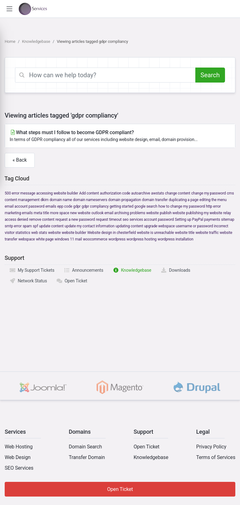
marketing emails (19, 213)
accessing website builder (57, 193)
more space (59, 213)
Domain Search (85, 447)
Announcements (83, 270)
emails (50, 206)
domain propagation (124, 200)
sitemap (227, 219)
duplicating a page (183, 200)
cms (230, 193)
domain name (61, 200)
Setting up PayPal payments (197, 219)
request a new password (75, 219)
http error (213, 206)
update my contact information (90, 226)
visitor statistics (17, 232)
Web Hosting (18, 447)
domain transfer (155, 200)
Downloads (175, 270)
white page (45, 239)
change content (177, 193)
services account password (152, 219)
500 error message (20, 193)
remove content (41, 219)
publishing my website (204, 213)
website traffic (207, 232)
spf (35, 226)
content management (22, 200)
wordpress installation (175, 239)
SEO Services (19, 468)
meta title (41, 213)
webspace (26, 239)
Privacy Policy (211, 447)
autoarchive (140, 193)
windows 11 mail (68, 239)
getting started (121, 206)
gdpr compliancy (95, 206)
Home (10, 41)
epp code (64, 206)
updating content (129, 226)
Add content (89, 193)
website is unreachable (155, 232)
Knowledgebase (36, 41)
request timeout (109, 219)
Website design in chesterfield (111, 232)
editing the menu (213, 200)
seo (125, 219)
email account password (24, 206)
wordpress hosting (142, 239)
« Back (19, 160)
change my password (208, 193)
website (54, 232)
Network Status (28, 281)
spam (27, 226)
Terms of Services (215, 457)
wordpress (117, 239)
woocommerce (95, 239)
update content (51, 226)
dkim (45, 200)
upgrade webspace (159, 226)
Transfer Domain (87, 457)
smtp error (13, 226)
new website (80, 213)
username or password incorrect (202, 226)
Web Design (18, 457)
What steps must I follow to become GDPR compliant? (120, 136)
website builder (74, 232)
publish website (172, 213)
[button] (9, 9)
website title (184, 232)
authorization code (115, 193)
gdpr (77, 206)
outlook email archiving (110, 213)
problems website (144, 213)
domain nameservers (90, 200)
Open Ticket (71, 281)
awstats (157, 193)
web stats (39, 232)
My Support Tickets (31, 270)
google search (145, 206)
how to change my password (181, 206)
